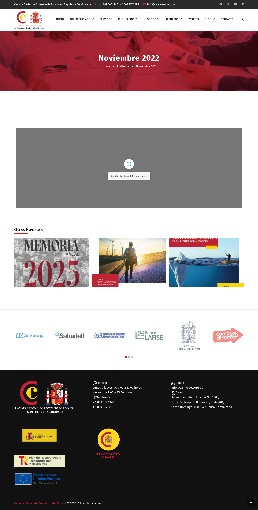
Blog (208, 19)
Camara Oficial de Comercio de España (40, 503)
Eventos (193, 19)
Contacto (227, 19)
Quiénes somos (80, 19)
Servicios (106, 19)
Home (106, 66)
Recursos (171, 19)
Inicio (60, 19)
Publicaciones (128, 19)
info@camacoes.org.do (187, 387)
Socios (151, 19)
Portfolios (123, 66)
